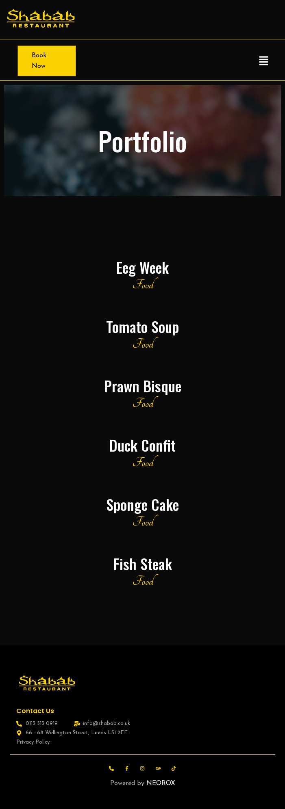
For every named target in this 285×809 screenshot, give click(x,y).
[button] (263, 61)
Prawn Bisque (142, 385)
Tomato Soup (142, 326)
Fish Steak (142, 563)
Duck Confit (142, 445)
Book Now (39, 60)
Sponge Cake (142, 504)
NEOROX (160, 783)
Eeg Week (142, 267)
